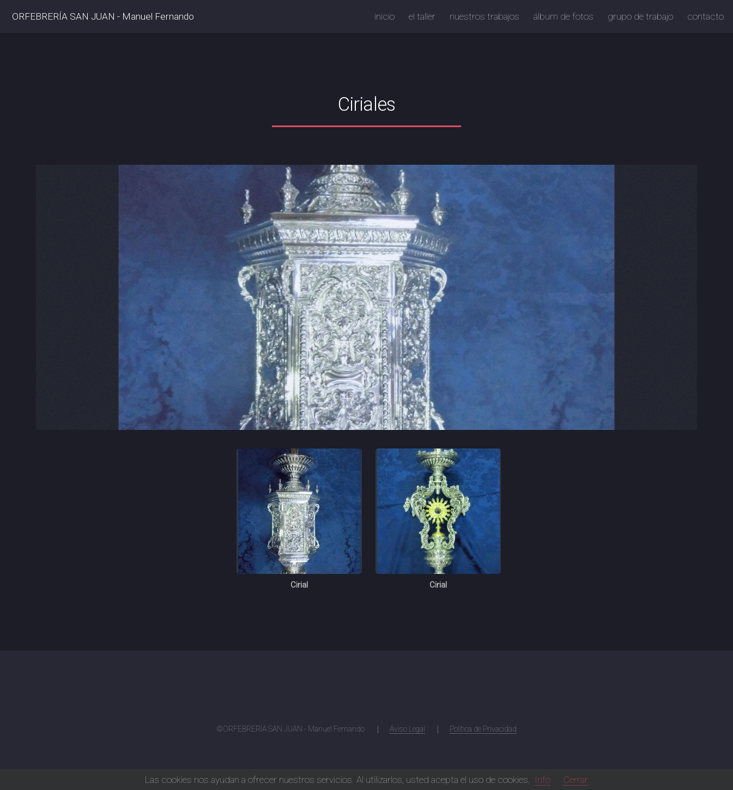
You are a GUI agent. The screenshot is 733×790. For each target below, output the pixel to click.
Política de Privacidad (483, 729)
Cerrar (576, 779)
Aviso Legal (407, 729)
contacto (705, 16)
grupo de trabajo (640, 16)
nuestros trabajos (484, 16)
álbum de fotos (563, 16)
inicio (384, 16)
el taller (422, 16)
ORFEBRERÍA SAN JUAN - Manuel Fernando (103, 16)
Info (542, 779)
